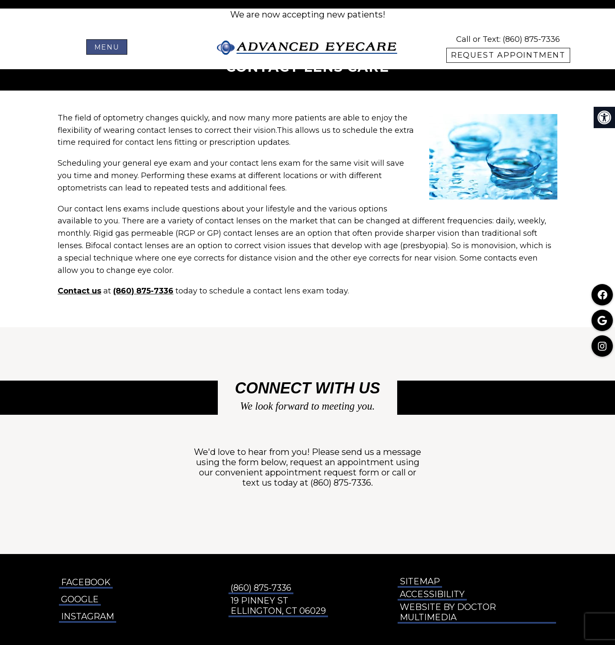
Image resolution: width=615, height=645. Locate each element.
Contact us (79, 291)
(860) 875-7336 (143, 291)
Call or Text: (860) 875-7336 (508, 39)
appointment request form (322, 472)
